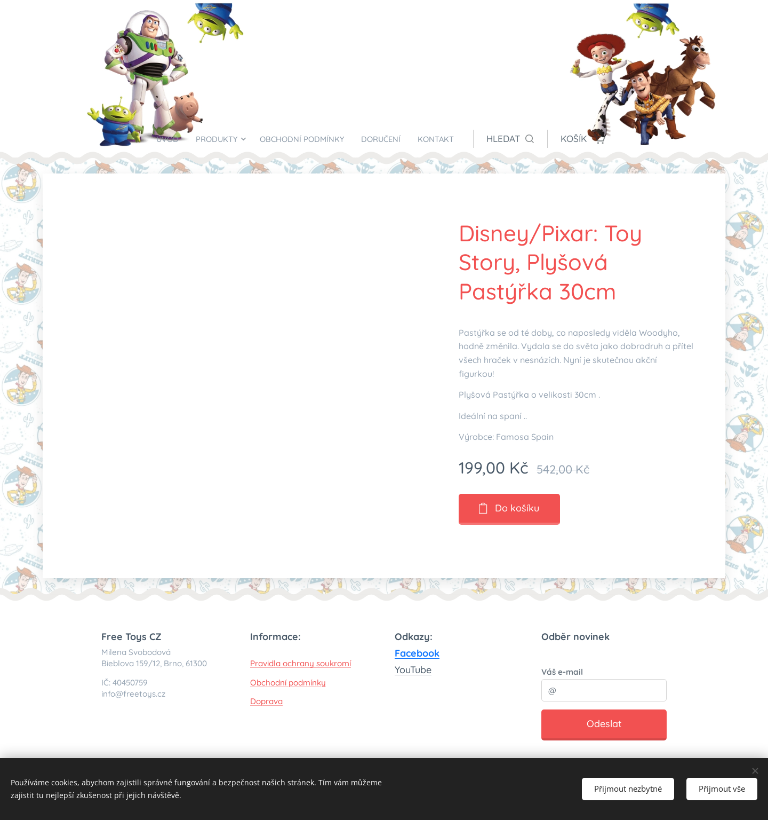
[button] (529, 138)
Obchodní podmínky (288, 682)
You (402, 670)
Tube (420, 670)
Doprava (266, 701)
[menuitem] (155, 138)
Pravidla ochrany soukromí (300, 663)
